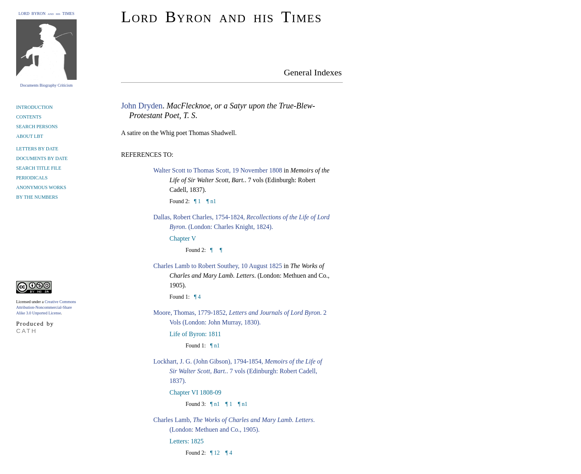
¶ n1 (211, 201)
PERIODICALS (32, 178)
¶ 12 (214, 453)
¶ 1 (196, 201)
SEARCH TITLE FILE (38, 168)
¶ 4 (196, 297)
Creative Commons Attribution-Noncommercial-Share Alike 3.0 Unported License (46, 307)
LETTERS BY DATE (37, 149)
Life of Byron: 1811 (195, 334)
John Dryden (142, 105)
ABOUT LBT (29, 136)
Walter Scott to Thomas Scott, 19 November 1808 (217, 170)
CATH (26, 330)
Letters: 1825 (186, 441)
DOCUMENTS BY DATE (42, 158)
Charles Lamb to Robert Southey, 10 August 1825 (217, 265)
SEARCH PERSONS (37, 126)
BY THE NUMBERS (37, 197)
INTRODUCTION (34, 107)
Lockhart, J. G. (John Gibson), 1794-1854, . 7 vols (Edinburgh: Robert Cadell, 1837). (237, 371)
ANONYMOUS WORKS (41, 187)
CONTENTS (29, 117)
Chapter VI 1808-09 (195, 392)
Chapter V (182, 238)
